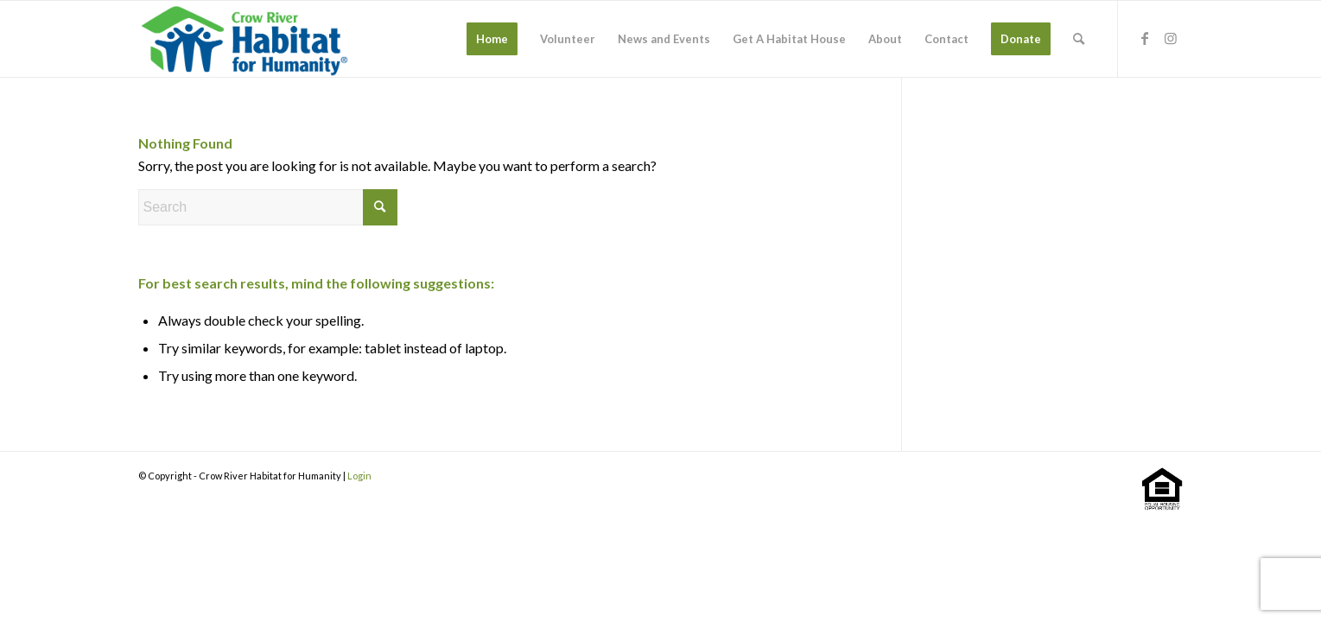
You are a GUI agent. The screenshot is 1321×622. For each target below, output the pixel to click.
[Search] (1079, 39)
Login (359, 475)
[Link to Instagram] (1171, 38)
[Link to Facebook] (1145, 38)
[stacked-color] (246, 39)
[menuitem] (492, 39)
